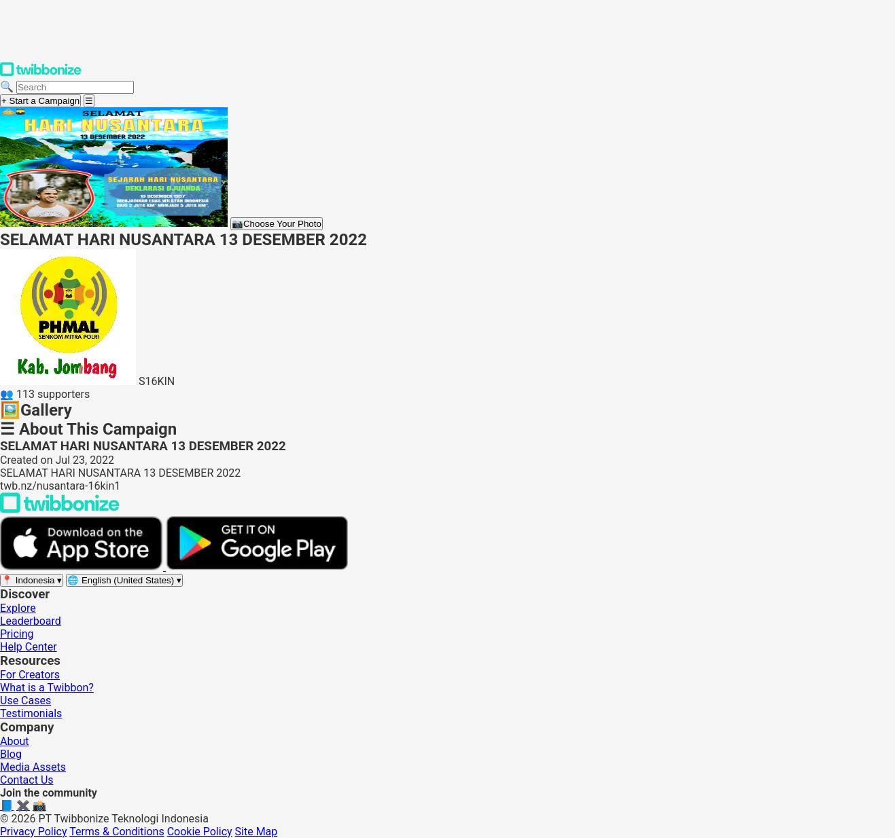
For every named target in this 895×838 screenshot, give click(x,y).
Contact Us (27, 779)
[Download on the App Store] (83, 566)
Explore (18, 608)
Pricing (17, 633)
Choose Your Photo (276, 224)
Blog (11, 754)
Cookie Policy (199, 831)
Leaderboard (30, 621)
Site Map (256, 831)
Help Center (28, 646)
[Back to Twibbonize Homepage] (60, 509)
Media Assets (33, 767)
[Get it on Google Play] (257, 566)
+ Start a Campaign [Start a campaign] (40, 101)
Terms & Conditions (116, 831)
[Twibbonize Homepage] (41, 73)
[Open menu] (89, 100)
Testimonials (31, 713)
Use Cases (25, 700)
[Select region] (31, 580)
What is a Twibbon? (47, 687)
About (14, 741)
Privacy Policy (33, 831)
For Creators (30, 674)
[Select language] (124, 580)
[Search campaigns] (75, 87)
